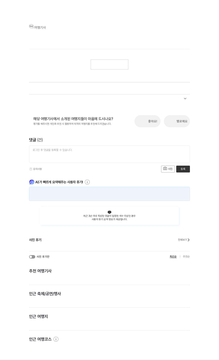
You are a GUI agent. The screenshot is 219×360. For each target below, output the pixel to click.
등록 (183, 169)
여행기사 (40, 27)
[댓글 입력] (109, 154)
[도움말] (31, 169)
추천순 (186, 256)
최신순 (173, 256)
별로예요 (182, 121)
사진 (168, 169)
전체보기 (184, 240)
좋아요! (152, 121)
